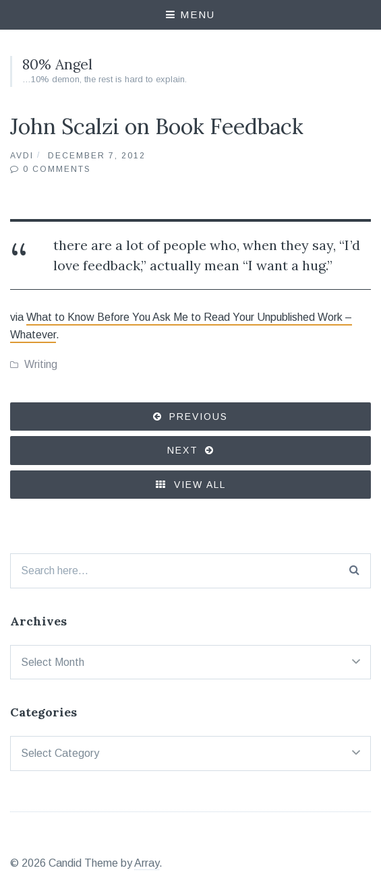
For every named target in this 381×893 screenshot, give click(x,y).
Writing (40, 364)
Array (146, 863)
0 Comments (57, 169)
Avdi (22, 155)
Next (182, 450)
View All (191, 484)
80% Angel (57, 64)
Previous (198, 416)
